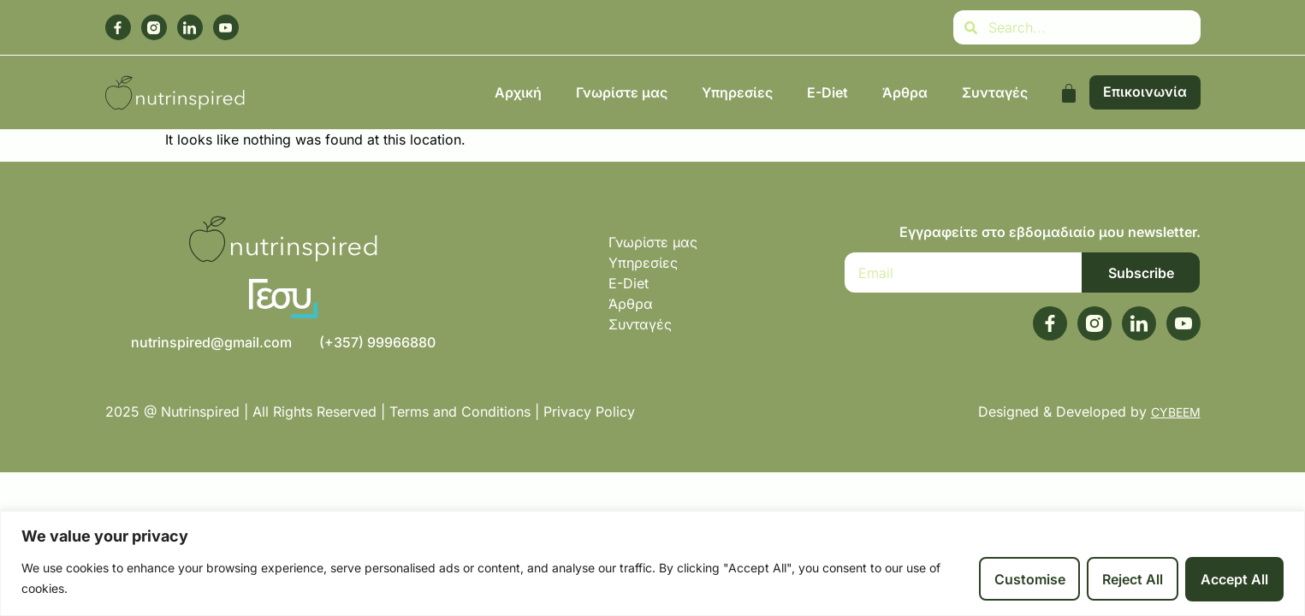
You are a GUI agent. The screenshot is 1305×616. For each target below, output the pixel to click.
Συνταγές (995, 92)
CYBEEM (1176, 412)
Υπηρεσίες (737, 92)
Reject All (1132, 579)
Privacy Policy (591, 411)
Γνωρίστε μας (621, 92)
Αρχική (518, 92)
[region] (652, 563)
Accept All (1234, 579)
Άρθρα (905, 92)
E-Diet (827, 92)
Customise (1029, 579)
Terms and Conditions (460, 411)
